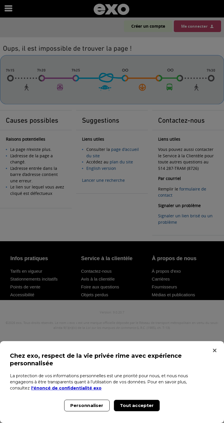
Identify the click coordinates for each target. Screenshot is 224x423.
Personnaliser (87, 405)
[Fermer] (214, 350)
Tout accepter (137, 405)
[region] (112, 382)
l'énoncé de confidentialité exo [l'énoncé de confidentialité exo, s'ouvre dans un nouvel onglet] (66, 388)
